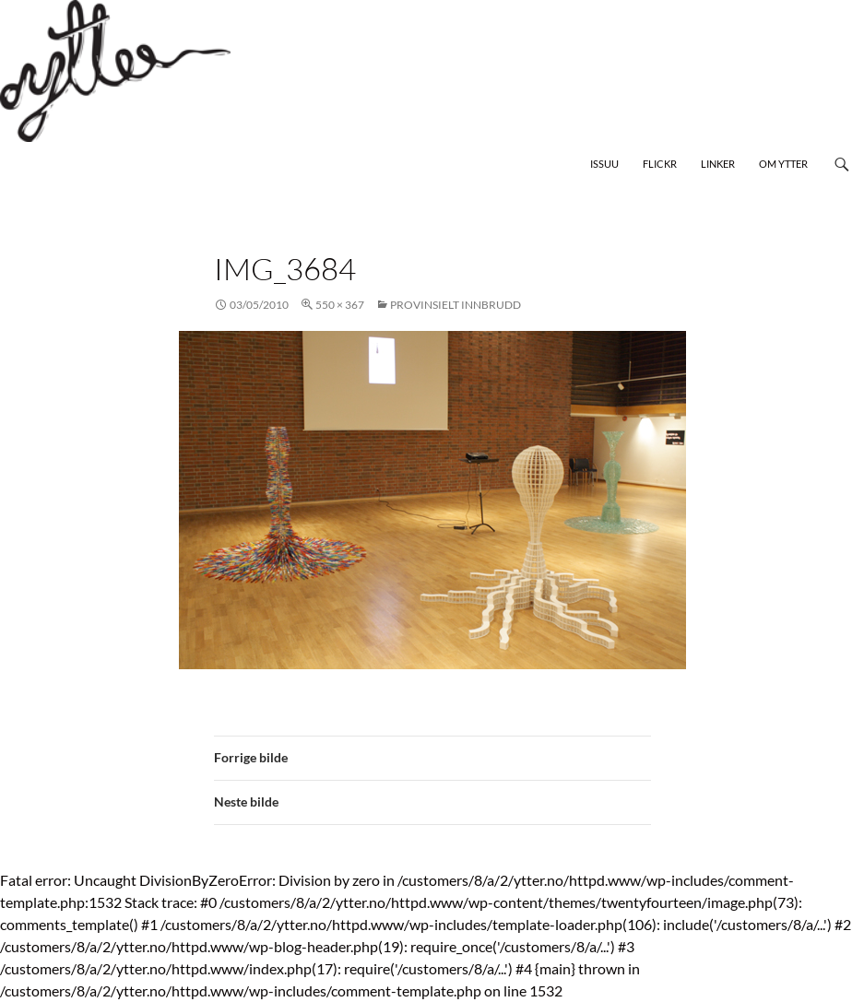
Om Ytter (783, 164)
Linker (718, 164)
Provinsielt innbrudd (455, 305)
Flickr (660, 164)
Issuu (604, 164)
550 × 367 (339, 305)
